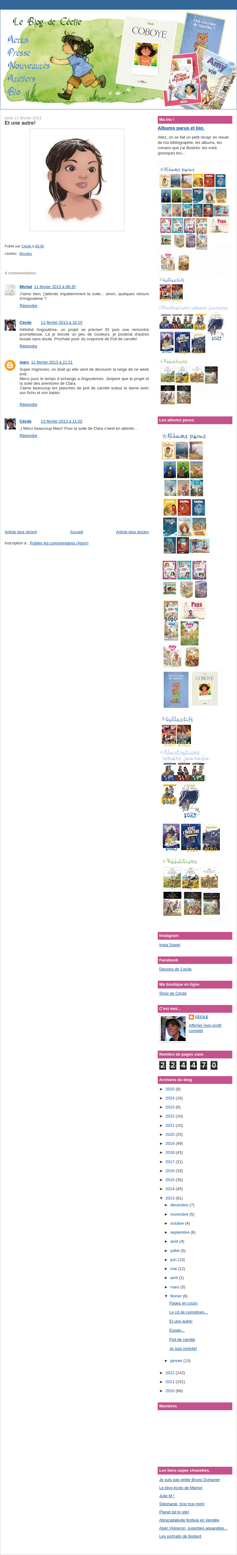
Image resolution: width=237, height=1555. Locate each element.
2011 (170, 1381)
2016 (170, 1170)
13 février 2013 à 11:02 (61, 421)
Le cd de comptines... (188, 1312)
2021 (170, 1125)
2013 (170, 1198)
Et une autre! (180, 1321)
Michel (26, 286)
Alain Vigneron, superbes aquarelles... (193, 1528)
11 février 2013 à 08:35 (55, 286)
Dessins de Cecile (175, 969)
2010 (170, 1390)
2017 (170, 1161)
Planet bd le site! (174, 1512)
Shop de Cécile (173, 993)
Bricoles (26, 253)
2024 (170, 1098)
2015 (170, 1179)
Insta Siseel (169, 945)
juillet (175, 1250)
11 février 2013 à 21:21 (52, 362)
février (176, 1296)
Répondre (28, 305)
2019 (170, 1143)
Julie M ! (166, 1495)
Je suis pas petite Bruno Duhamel (189, 1479)
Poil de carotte (182, 1339)
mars (175, 1287)
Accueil (76, 532)
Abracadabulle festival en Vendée (189, 1520)
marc (24, 362)
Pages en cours (183, 1303)
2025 (170, 1089)
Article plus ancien (132, 532)
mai (174, 1268)
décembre (179, 1205)
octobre (177, 1223)
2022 (170, 1116)
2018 (170, 1152)
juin (174, 1259)
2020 (170, 1134)
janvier (177, 1360)
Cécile (25, 322)
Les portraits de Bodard (180, 1536)
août (174, 1241)
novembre (179, 1214)
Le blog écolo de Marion (180, 1487)
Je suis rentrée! (183, 1348)
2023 (170, 1107)
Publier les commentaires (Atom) (59, 543)
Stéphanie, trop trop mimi (181, 1504)
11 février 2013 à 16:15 (61, 322)
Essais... (176, 1330)
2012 (170, 1372)
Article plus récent (21, 532)
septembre (180, 1232)
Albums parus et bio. (181, 128)
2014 (170, 1188)
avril (174, 1277)
